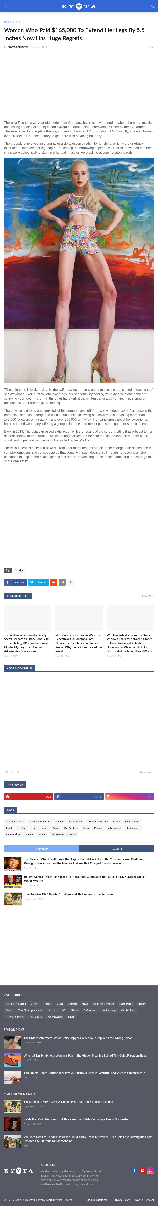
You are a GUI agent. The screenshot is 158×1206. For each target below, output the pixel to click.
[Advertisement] (79, 83)
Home (7, 21)
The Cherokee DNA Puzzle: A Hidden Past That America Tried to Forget (69, 894)
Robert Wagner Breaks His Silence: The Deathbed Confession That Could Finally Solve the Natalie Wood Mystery (85, 879)
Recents (116, 848)
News (56, 827)
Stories (17, 21)
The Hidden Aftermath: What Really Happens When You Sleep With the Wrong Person (78, 1038)
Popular (41, 848)
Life (33, 827)
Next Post (146, 772)
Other (86, 827)
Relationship (13, 834)
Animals (59, 821)
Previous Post (14, 772)
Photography (133, 827)
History (22, 827)
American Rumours (39, 821)
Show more (147, 596)
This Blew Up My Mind (63, 834)
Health (9, 827)
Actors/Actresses (15, 821)
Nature (44, 827)
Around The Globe (98, 821)
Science (29, 834)
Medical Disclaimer (97, 1199)
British (116, 821)
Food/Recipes (132, 821)
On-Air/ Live (71, 827)
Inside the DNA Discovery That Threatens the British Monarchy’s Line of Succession (76, 1119)
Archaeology (75, 821)
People (98, 827)
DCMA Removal (144, 1199)
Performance (114, 827)
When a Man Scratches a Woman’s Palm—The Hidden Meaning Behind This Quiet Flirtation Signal (85, 1055)
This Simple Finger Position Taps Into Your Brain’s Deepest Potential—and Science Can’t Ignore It (84, 1073)
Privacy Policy (122, 1199)
